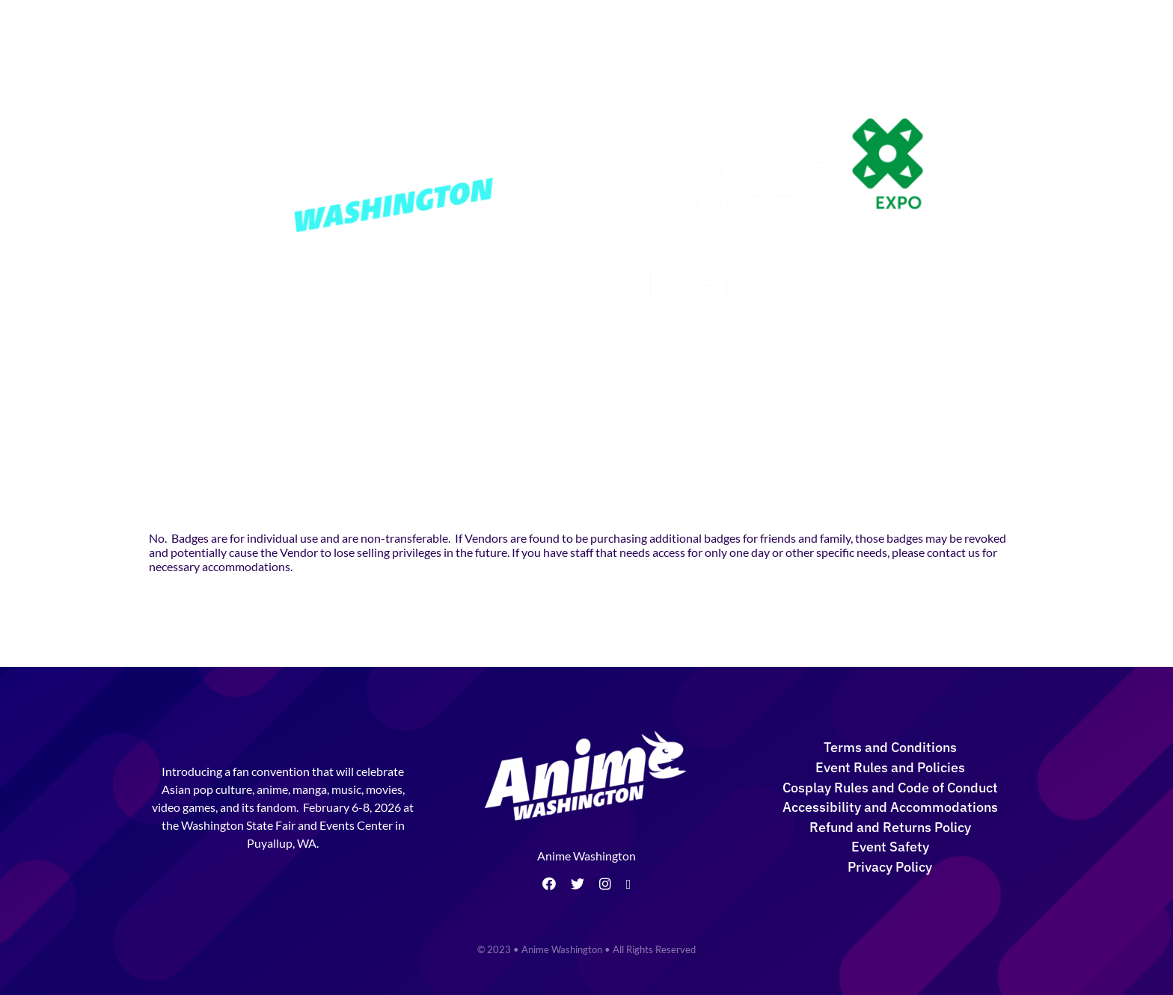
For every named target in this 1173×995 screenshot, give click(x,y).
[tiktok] (628, 884)
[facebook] (549, 883)
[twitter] (577, 883)
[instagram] (605, 883)
